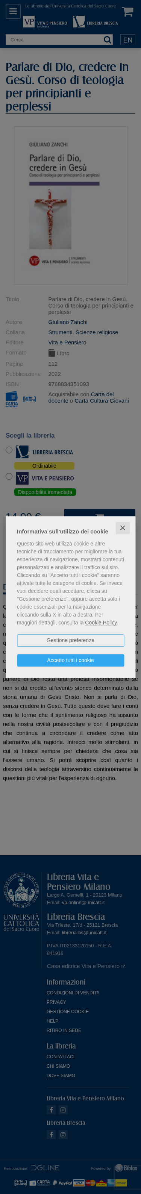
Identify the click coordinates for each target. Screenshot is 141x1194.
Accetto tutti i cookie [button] (70, 660)
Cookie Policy (101, 623)
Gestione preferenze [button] (70, 640)
